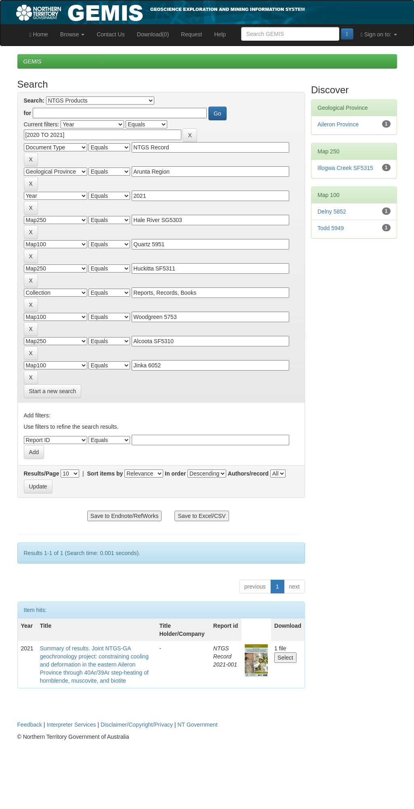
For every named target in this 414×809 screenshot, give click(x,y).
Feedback (29, 724)
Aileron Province (338, 124)
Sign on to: (379, 34)
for (28, 113)
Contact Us (110, 34)
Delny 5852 (331, 211)
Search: (34, 100)
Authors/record (248, 473)
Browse (72, 34)
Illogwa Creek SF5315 (345, 168)
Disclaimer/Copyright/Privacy (137, 724)
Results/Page (41, 473)
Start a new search (52, 391)
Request (191, 34)
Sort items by (105, 473)
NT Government (197, 724)
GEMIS (32, 61)
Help (220, 34)
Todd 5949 (330, 228)
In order (175, 473)
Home (38, 34)
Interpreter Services (71, 724)
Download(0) (153, 34)
